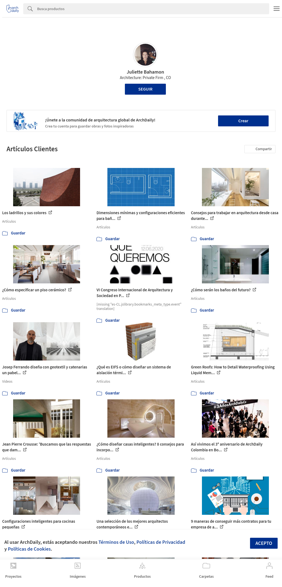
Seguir (145, 89)
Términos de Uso (116, 542)
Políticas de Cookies (29, 549)
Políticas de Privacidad (160, 542)
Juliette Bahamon (145, 72)
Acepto (263, 543)
